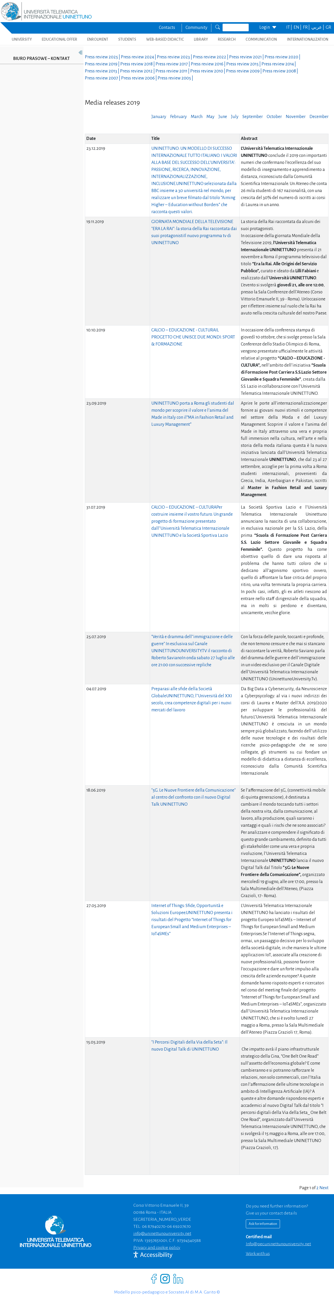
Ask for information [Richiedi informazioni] (263, 1224)
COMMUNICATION (261, 39)
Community (196, 27)
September (252, 116)
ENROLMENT (97, 39)
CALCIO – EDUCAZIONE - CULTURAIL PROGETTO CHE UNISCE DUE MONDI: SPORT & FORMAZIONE (193, 337)
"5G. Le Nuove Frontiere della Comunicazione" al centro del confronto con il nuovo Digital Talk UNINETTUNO (193, 797)
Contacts (167, 27)
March (196, 116)
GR (328, 27)
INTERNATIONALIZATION (307, 39)
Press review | (103, 57)
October (274, 116)
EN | (298, 27)
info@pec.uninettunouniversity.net (278, 1244)
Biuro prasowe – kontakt (41, 58)
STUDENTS (127, 39)
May (210, 116)
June (222, 116)
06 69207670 (179, 1226)
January (158, 116)
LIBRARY (201, 39)
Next (324, 1188)
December (319, 116)
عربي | (318, 27)
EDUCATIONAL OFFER (59, 39)
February (178, 116)
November (296, 116)
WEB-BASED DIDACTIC (165, 39)
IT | (289, 27)
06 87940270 (153, 1226)
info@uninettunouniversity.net (162, 1233)
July (234, 116)
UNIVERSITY (22, 39)
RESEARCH (227, 39)
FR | (307, 27)
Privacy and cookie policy (156, 1247)
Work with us (258, 1253)
